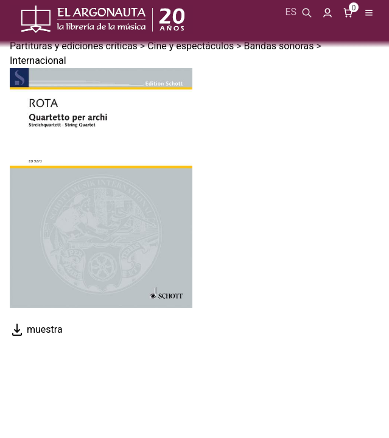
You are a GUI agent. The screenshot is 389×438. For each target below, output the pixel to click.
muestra (36, 329)
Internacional (38, 60)
